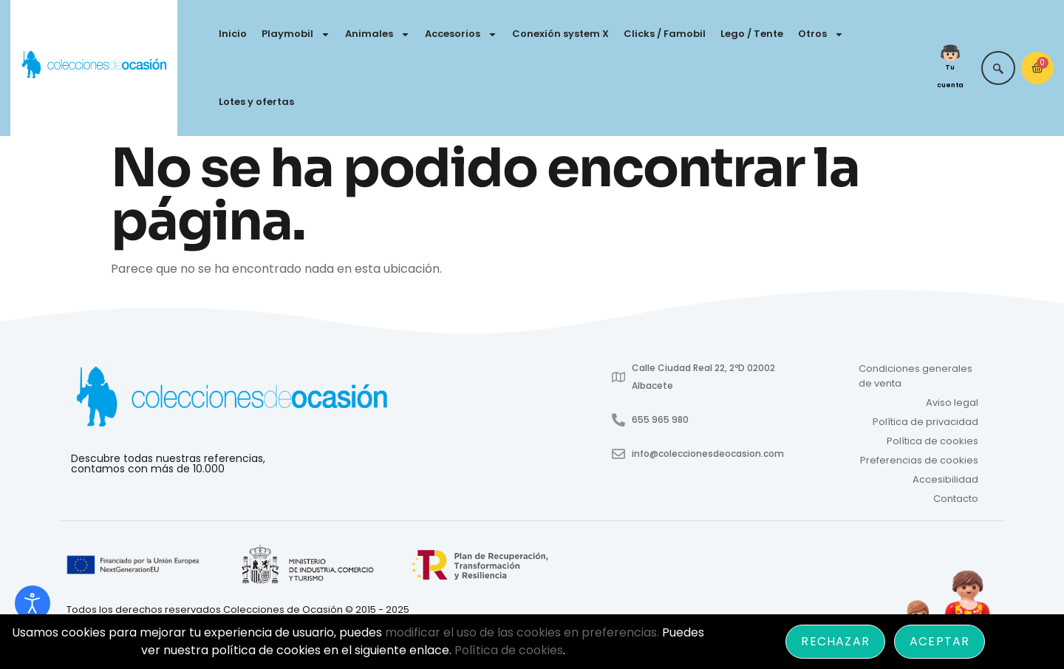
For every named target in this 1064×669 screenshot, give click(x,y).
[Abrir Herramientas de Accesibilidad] (32, 603)
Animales (377, 34)
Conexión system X (560, 34)
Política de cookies (932, 441)
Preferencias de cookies (919, 460)
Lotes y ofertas (256, 102)
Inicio (233, 34)
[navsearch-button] (998, 68)
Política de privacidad (925, 422)
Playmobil (296, 34)
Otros (821, 34)
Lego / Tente (751, 34)
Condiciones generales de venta (915, 375)
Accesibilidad (945, 479)
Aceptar (939, 641)
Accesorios (461, 34)
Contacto (955, 499)
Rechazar (835, 641)
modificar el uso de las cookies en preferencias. (522, 632)
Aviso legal (952, 402)
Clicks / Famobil (665, 34)
